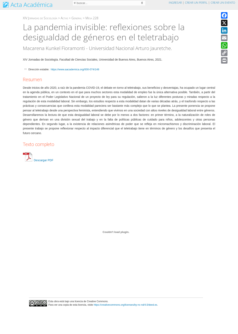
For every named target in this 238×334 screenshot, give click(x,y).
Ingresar (175, 2)
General (76, 18)
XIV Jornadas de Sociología (40, 18)
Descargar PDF (38, 160)
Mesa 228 (91, 18)
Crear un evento (223, 2)
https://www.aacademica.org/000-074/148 (75, 69)
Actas (64, 18)
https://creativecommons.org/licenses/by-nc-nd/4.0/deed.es (125, 304)
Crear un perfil (196, 2)
